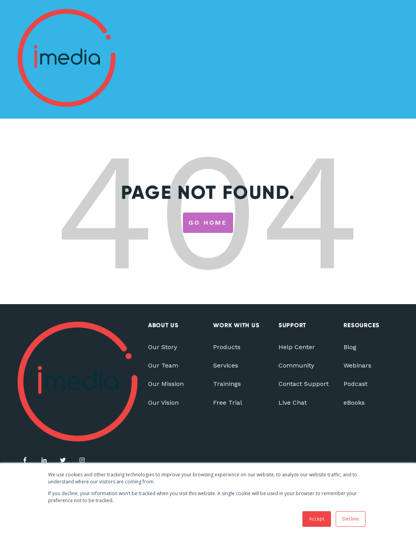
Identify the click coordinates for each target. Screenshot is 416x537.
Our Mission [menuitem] (166, 383)
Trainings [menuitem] (227, 383)
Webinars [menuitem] (357, 365)
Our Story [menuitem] (162, 347)
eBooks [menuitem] (354, 402)
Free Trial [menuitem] (227, 402)
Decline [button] (350, 518)
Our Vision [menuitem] (163, 402)
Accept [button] (316, 518)
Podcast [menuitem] (355, 383)
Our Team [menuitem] (163, 365)
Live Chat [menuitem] (293, 402)
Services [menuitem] (225, 365)
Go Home (207, 222)
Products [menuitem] (227, 347)
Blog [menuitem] (350, 347)
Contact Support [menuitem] (304, 383)
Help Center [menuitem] (297, 347)
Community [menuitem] (296, 365)
